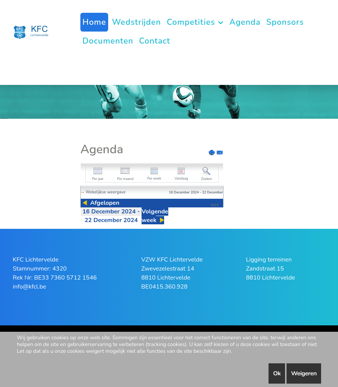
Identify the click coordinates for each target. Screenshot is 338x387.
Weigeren (304, 373)
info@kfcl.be (29, 287)
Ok (277, 373)
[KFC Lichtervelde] (34, 31)
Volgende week (155, 215)
